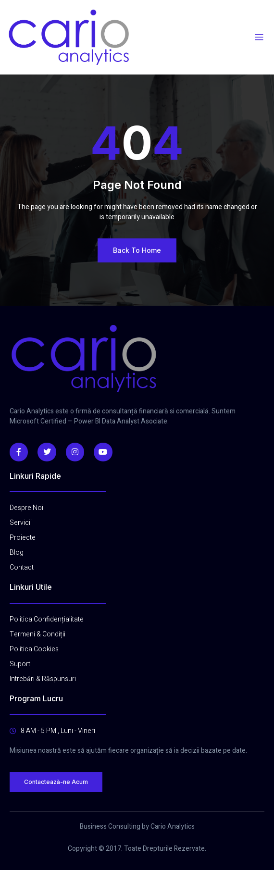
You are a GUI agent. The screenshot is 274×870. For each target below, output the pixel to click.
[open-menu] (259, 37)
